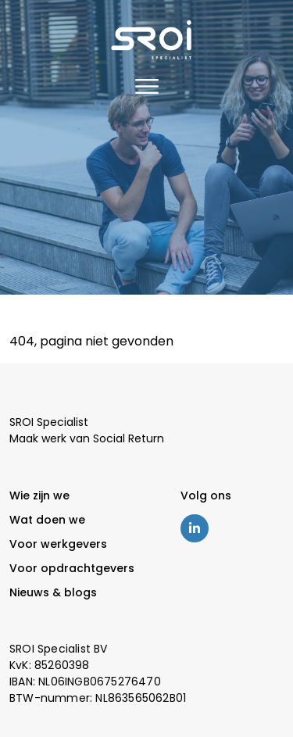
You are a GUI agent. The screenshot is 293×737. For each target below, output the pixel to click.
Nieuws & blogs (53, 592)
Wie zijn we (39, 495)
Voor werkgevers (58, 544)
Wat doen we (47, 520)
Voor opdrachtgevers (71, 568)
